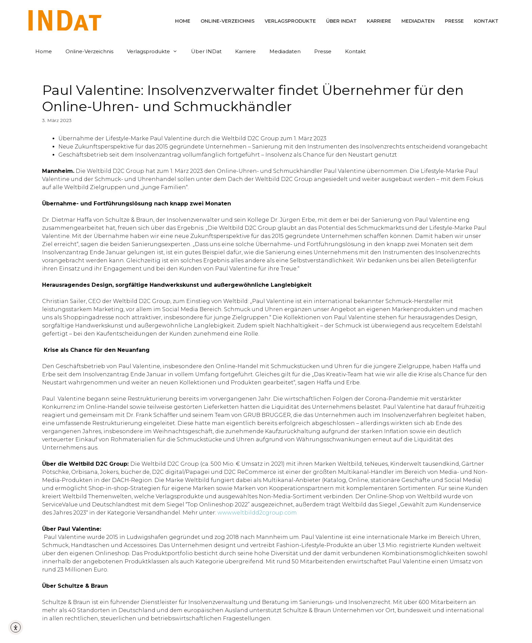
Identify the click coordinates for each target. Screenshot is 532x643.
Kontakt (486, 21)
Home (182, 21)
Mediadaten (418, 21)
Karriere (379, 21)
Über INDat (341, 21)
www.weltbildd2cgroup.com (257, 512)
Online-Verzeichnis (227, 21)
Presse (454, 21)
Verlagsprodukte (290, 21)
